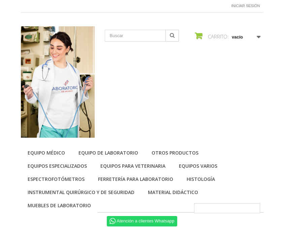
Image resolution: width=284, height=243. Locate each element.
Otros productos (175, 153)
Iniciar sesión (245, 6)
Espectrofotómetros (56, 179)
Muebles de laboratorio (59, 205)
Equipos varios (198, 166)
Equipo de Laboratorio (108, 153)
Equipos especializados (57, 166)
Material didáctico (173, 192)
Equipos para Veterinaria (132, 166)
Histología (201, 179)
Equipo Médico (46, 153)
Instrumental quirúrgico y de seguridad (81, 192)
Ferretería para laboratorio (135, 179)
